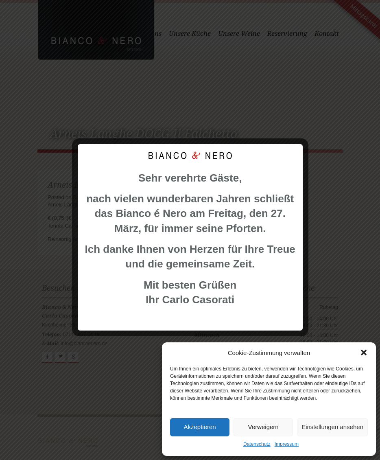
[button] (364, 352)
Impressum (287, 444)
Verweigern (263, 426)
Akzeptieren (199, 426)
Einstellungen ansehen (332, 426)
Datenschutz (257, 444)
